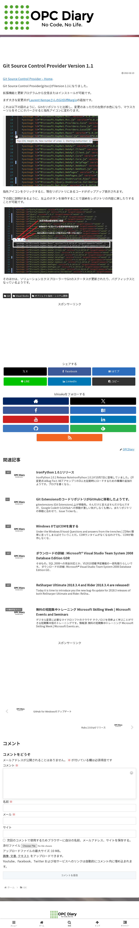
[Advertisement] (69, 51)
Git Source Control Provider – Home (27, 79)
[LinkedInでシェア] (69, 381)
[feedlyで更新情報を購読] (103, 428)
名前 (7, 801)
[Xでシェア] (25, 371)
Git (7, 295)
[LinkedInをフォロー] (103, 419)
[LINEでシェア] (25, 381)
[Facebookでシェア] (69, 371)
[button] (114, 381)
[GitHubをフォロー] (36, 428)
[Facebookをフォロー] (36, 410)
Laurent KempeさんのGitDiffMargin (53, 100)
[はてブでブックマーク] (114, 371)
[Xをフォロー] (103, 401)
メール (9, 814)
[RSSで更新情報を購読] (70, 437)
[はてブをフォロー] (103, 410)
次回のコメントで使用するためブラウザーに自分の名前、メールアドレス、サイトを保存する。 (69, 840)
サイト (7, 827)
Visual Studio (21, 295)
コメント (10, 765)
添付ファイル (12, 845)
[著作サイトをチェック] (36, 401)
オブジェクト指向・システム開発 (50, 295)
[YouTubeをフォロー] (36, 419)
